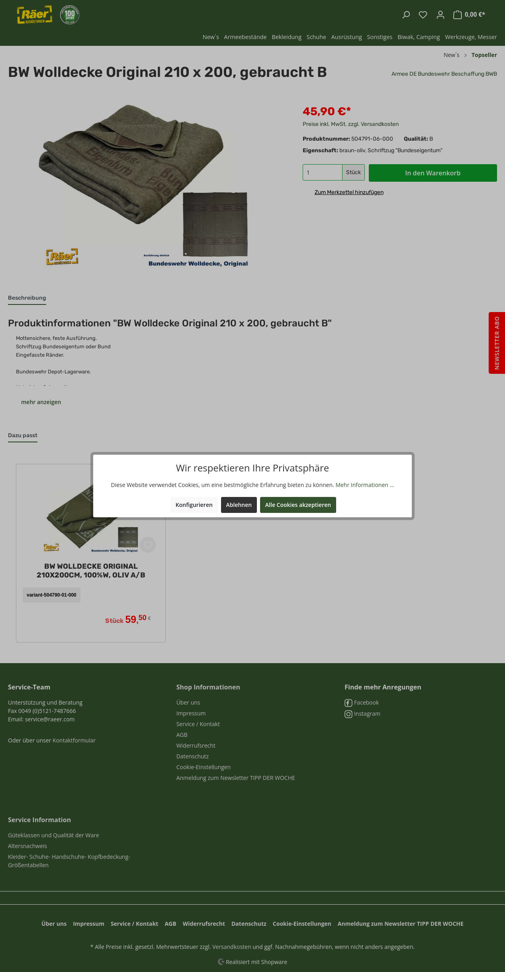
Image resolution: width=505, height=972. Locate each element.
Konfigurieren (194, 505)
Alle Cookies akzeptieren (298, 505)
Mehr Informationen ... (364, 485)
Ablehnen (239, 505)
